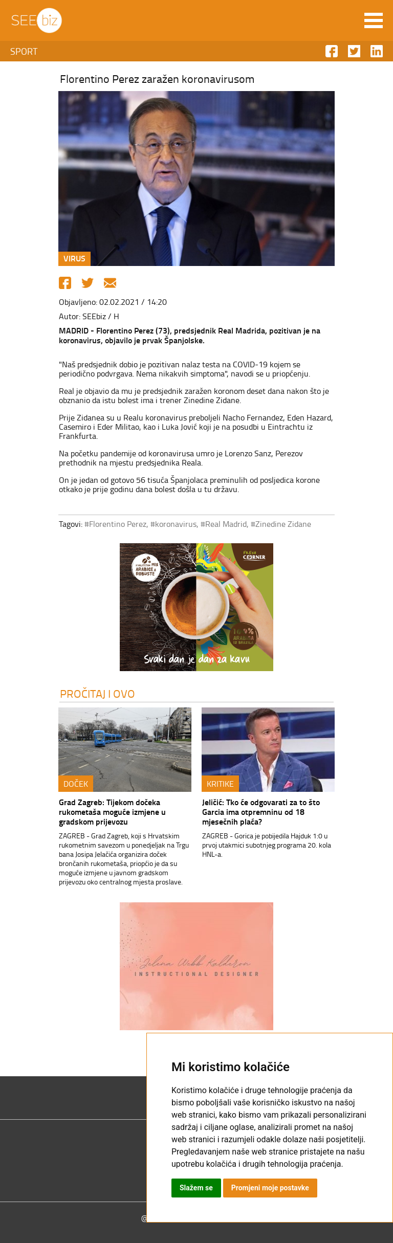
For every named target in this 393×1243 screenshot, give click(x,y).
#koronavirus (173, 523)
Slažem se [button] (196, 1188)
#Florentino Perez (115, 523)
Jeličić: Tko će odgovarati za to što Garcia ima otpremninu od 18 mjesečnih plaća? (261, 811)
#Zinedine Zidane (281, 523)
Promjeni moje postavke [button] (270, 1188)
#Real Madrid (224, 523)
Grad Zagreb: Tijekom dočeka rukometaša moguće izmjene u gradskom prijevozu (112, 811)
